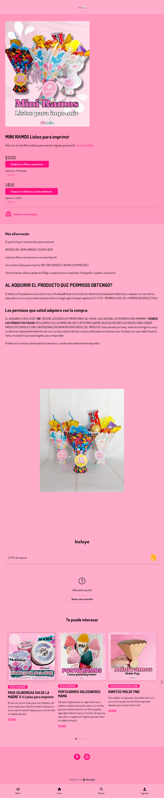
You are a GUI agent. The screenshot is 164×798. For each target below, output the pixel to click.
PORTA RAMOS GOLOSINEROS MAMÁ (79, 694)
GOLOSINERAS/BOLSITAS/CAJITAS (124, 686)
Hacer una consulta (82, 599)
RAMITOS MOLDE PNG (123, 692)
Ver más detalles (85, 145)
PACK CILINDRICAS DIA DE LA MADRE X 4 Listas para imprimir (31, 694)
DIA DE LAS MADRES (18, 687)
